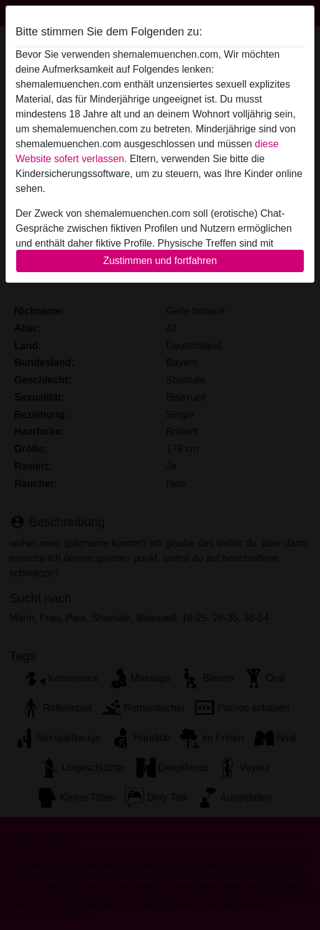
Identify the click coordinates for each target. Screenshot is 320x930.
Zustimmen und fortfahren (160, 260)
